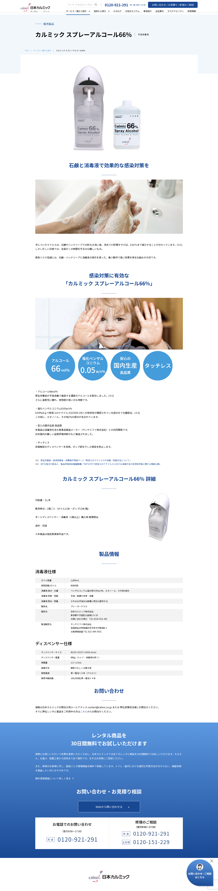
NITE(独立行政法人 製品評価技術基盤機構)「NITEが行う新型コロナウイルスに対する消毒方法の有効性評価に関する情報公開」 (101, 375)
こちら (83, 623)
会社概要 (170, 821)
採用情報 (193, 10)
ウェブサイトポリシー (97, 878)
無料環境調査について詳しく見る (54, 690)
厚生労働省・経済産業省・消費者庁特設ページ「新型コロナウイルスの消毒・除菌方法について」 (86, 371)
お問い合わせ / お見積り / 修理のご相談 (175, 4)
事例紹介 (149, 10)
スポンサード (172, 838)
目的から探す (41, 815)
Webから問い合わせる (111, 718)
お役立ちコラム (134, 10)
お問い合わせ (129, 815)
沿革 (168, 827)
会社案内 (161, 10)
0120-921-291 (122, 4)
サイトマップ (146, 878)
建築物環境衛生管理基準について (123, 878)
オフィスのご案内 (174, 832)
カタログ (119, 10)
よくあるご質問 (130, 806)
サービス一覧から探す (44, 50)
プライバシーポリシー (75, 878)
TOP (28, 50)
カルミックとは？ (174, 816)
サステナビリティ (177, 10)
